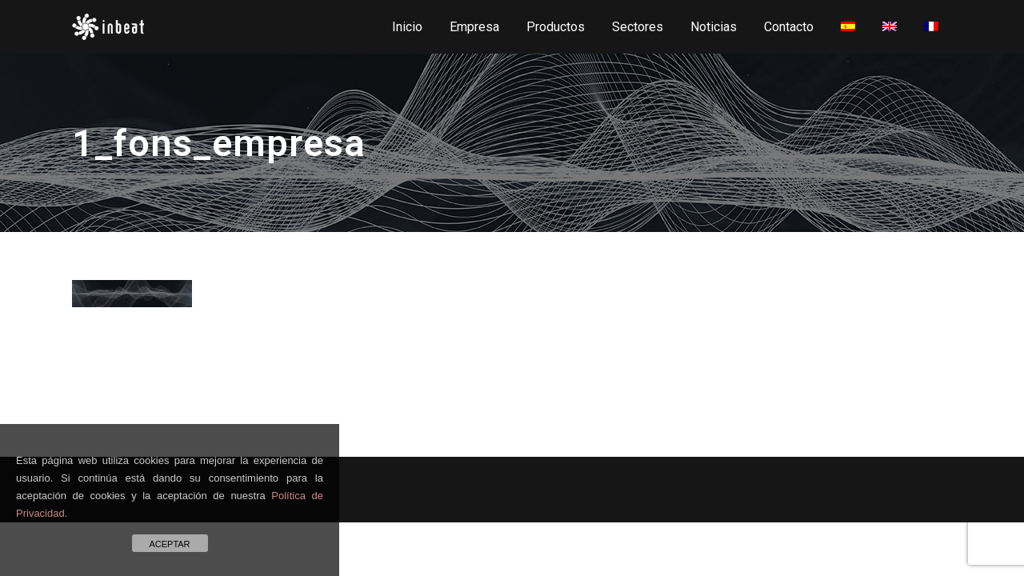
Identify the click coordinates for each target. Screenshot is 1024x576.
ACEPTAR (169, 544)
